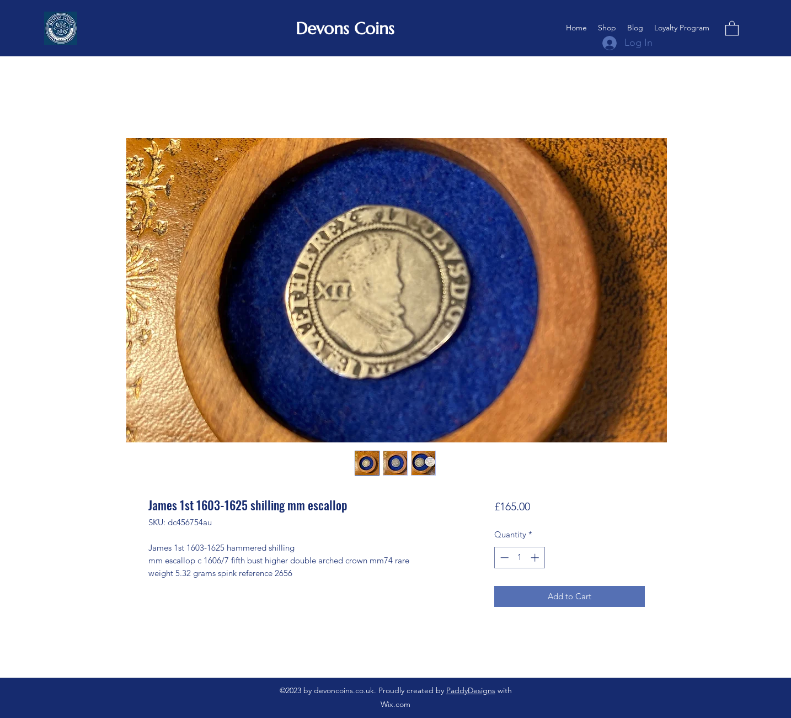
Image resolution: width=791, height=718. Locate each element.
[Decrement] (503, 557)
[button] (732, 28)
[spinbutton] (519, 557)
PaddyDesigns (470, 690)
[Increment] (535, 557)
